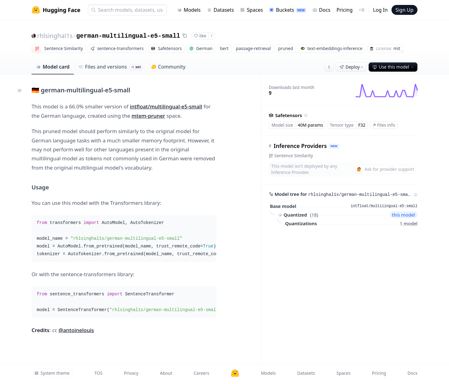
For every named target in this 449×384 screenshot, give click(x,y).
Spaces (251, 9)
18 (314, 215)
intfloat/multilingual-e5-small (166, 106)
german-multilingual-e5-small (128, 36)
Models (189, 9)
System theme (52, 373)
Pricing (344, 9)
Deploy (352, 67)
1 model (408, 223)
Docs (321, 9)
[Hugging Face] (235, 373)
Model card (53, 66)
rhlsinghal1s (55, 36)
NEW (334, 146)
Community (168, 66)
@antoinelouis (76, 330)
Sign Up (404, 9)
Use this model (394, 67)
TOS (98, 373)
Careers (201, 373)
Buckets (287, 9)
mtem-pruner (148, 115)
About (166, 373)
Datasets (220, 9)
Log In (380, 9)
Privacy (131, 373)
